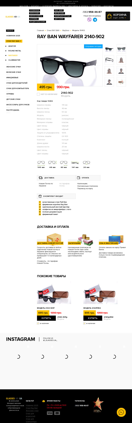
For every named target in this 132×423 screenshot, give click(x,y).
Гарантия (96, 6)
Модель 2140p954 (92, 308)
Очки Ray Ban (32, 392)
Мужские (59, 13)
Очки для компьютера (17, 88)
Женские (34, 13)
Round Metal (14, 51)
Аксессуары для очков (17, 105)
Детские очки (13, 99)
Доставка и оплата (78, 6)
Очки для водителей (16, 83)
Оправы (34, 19)
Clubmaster (14, 60)
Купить (46, 318)
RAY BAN (59, 10)
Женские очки (13, 67)
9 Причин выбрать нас (54, 6)
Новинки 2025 (13, 36)
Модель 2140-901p (46, 308)
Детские (59, 19)
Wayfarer (13, 55)
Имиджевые (12, 77)
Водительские (37, 22)
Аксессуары (36, 16)
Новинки (34, 10)
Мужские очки (13, 72)
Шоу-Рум (24, 6)
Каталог (35, 6)
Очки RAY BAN (12, 41)
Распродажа (12, 110)
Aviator (12, 46)
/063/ (92, 12)
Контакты (109, 6)
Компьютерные (62, 16)
